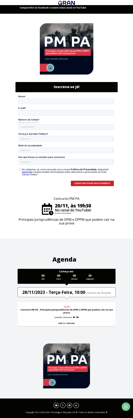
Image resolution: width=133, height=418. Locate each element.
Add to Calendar (66, 323)
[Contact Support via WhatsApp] (126, 406)
